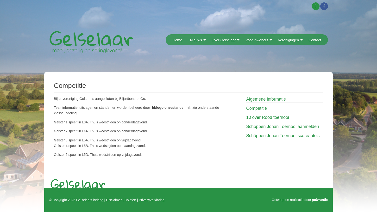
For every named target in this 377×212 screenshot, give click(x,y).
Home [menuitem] (177, 40)
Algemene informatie (266, 99)
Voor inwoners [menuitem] (256, 40)
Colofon (130, 200)
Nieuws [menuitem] (196, 40)
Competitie (256, 108)
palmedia (320, 200)
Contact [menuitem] (314, 40)
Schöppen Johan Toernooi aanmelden (282, 126)
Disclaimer (114, 200)
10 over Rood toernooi (267, 117)
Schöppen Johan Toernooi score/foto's (283, 135)
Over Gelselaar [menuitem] (224, 40)
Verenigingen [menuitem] (288, 40)
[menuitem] (167, 39)
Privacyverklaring (151, 200)
